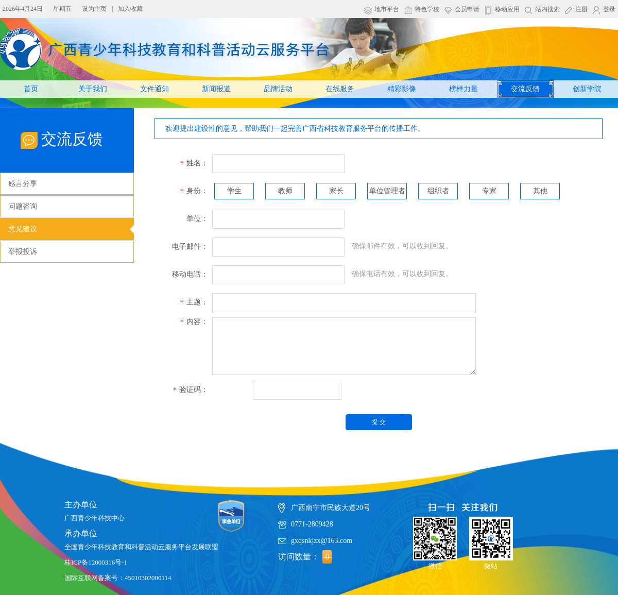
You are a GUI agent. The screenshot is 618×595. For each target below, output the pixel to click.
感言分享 (22, 184)
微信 (435, 539)
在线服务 (339, 89)
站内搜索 (547, 9)
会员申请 (467, 9)
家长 (336, 191)
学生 (234, 191)
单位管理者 (387, 191)
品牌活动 (278, 89)
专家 (489, 191)
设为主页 (94, 8)
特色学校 (427, 9)
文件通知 (154, 89)
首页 (31, 89)
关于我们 (92, 89)
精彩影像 (401, 89)
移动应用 (507, 9)
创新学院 (587, 89)
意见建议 (22, 229)
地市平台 (386, 9)
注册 (581, 9)
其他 (540, 191)
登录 (609, 9)
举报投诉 (22, 252)
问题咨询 (22, 206)
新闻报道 (216, 89)
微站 (491, 539)
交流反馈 (525, 89)
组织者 (438, 191)
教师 (285, 191)
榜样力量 (463, 89)
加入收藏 (130, 8)
